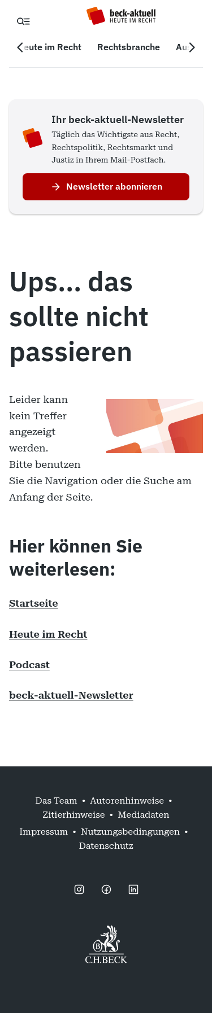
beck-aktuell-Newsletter (71, 695)
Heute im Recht (48, 634)
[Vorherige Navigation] (20, 47)
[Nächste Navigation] (191, 47)
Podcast (29, 664)
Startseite (33, 603)
